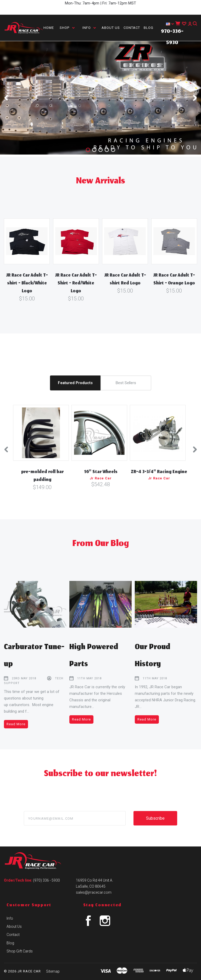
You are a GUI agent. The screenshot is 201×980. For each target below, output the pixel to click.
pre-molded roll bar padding (42, 476)
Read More (16, 724)
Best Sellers (126, 382)
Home (48, 28)
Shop (67, 28)
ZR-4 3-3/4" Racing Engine (159, 472)
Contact (132, 28)
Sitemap (53, 971)
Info (89, 28)
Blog (148, 28)
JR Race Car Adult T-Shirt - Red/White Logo (76, 283)
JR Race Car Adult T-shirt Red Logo (125, 280)
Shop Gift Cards (20, 951)
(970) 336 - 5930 (46, 880)
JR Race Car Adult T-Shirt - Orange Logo (174, 280)
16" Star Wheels (101, 472)
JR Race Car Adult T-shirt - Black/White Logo (27, 283)
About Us (111, 28)
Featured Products (75, 382)
